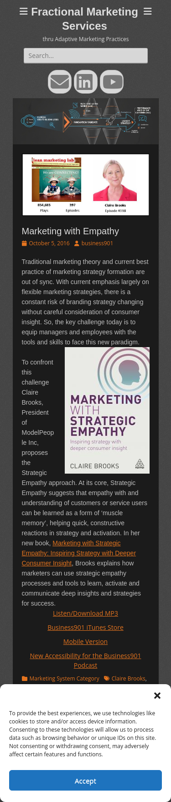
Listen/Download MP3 (85, 613)
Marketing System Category (64, 678)
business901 (98, 243)
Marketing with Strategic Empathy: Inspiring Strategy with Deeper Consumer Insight (79, 553)
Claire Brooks (128, 678)
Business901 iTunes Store (85, 627)
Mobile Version (85, 641)
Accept (85, 780)
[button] (157, 695)
